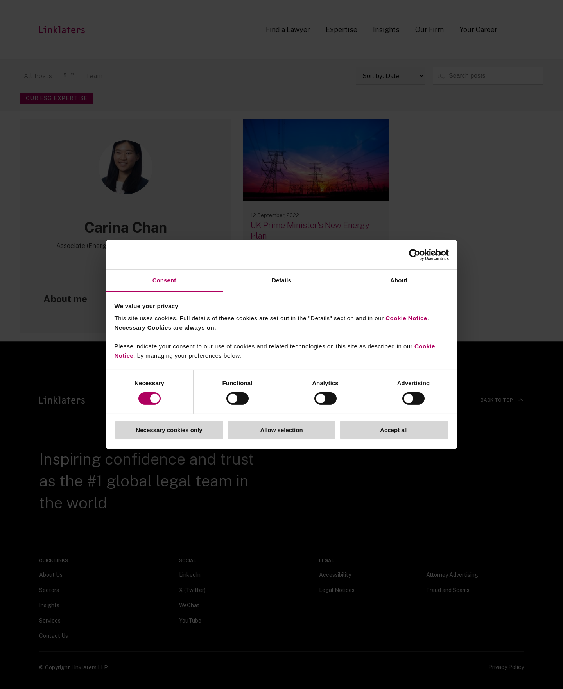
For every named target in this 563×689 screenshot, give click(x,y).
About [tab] (398, 280)
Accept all (394, 430)
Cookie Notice (406, 318)
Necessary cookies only (169, 430)
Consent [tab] (164, 280)
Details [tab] (281, 280)
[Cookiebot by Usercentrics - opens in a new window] (414, 254)
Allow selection (281, 430)
